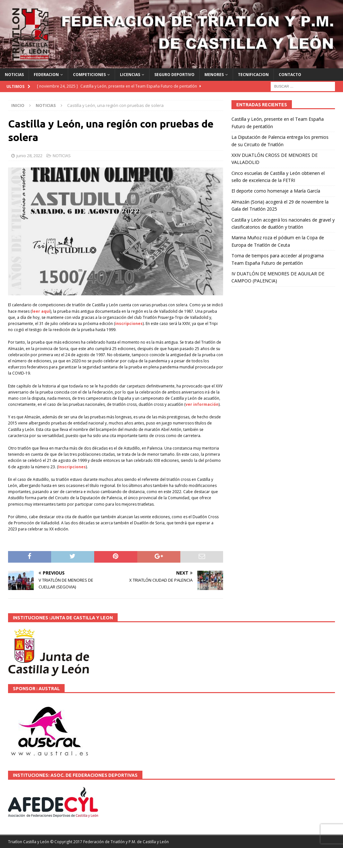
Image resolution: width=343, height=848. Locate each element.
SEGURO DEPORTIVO (174, 74)
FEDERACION (46, 74)
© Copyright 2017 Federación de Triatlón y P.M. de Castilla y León (109, 841)
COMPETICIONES (89, 74)
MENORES (214, 74)
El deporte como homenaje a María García (275, 191)
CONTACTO (290, 74)
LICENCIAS (130, 74)
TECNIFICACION (253, 74)
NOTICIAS (14, 74)
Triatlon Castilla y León (28, 841)
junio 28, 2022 (29, 155)
